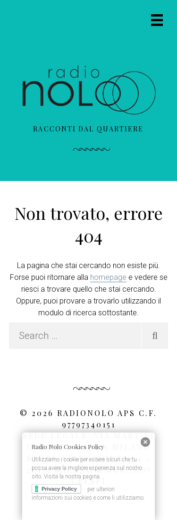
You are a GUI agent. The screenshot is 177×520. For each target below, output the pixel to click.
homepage (108, 277)
